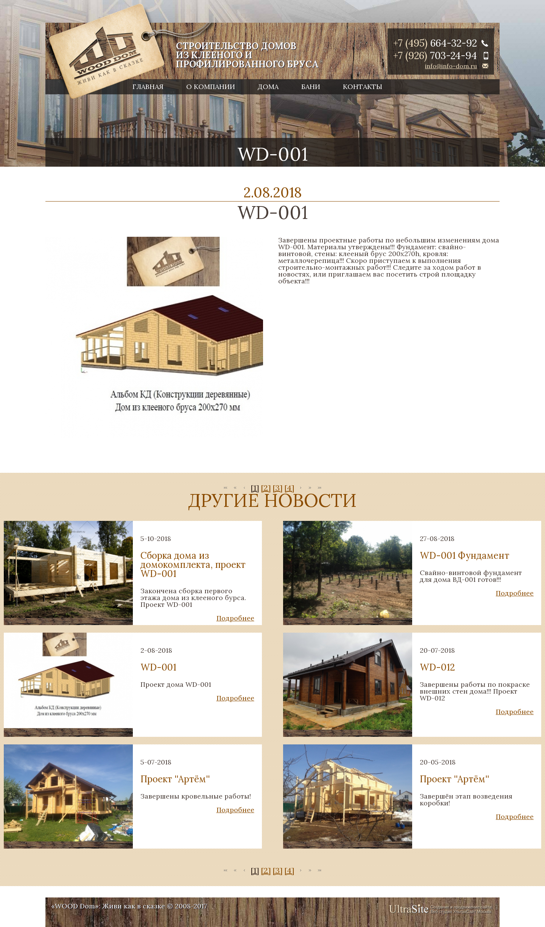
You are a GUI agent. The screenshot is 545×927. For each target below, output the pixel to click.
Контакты (362, 86)
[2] (266, 487)
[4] (289, 487)
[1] (255, 487)
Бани (310, 86)
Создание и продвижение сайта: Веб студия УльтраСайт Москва (461, 909)
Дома (268, 86)
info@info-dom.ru (451, 66)
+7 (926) (435, 55)
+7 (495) (435, 43)
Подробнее (235, 618)
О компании (210, 86)
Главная (148, 86)
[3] (277, 487)
